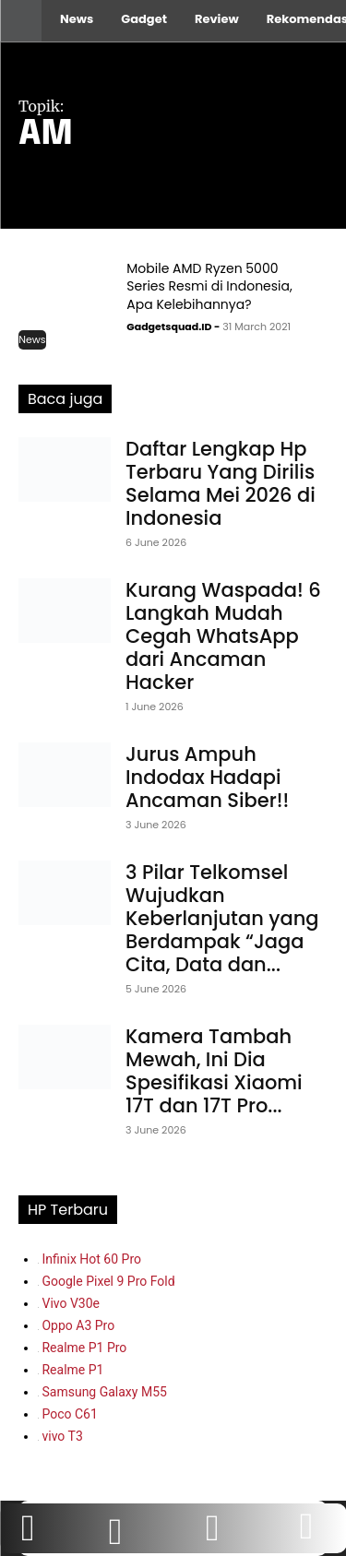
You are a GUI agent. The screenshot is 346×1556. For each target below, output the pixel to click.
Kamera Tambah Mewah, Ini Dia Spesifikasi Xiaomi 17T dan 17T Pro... (214, 1071)
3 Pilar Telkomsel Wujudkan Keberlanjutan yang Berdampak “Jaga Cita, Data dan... (222, 918)
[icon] (306, 1535)
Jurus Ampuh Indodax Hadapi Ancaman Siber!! (207, 777)
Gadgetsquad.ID (168, 326)
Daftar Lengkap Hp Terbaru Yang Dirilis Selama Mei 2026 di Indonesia (220, 483)
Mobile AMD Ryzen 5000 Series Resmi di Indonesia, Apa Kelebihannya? (209, 286)
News (31, 339)
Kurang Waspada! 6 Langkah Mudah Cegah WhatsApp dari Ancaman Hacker (223, 635)
